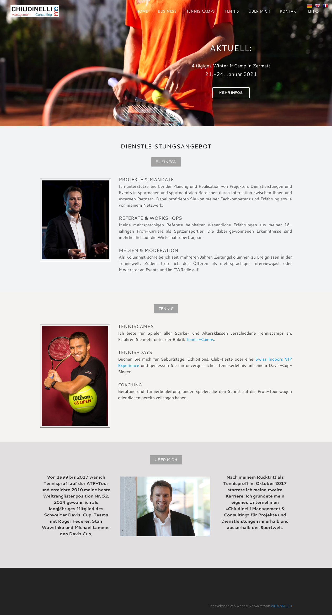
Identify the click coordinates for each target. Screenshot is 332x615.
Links (313, 11)
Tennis (232, 11)
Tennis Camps (200, 11)
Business (167, 11)
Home (142, 11)
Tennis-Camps (200, 339)
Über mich (259, 11)
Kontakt (289, 11)
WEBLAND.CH (281, 605)
